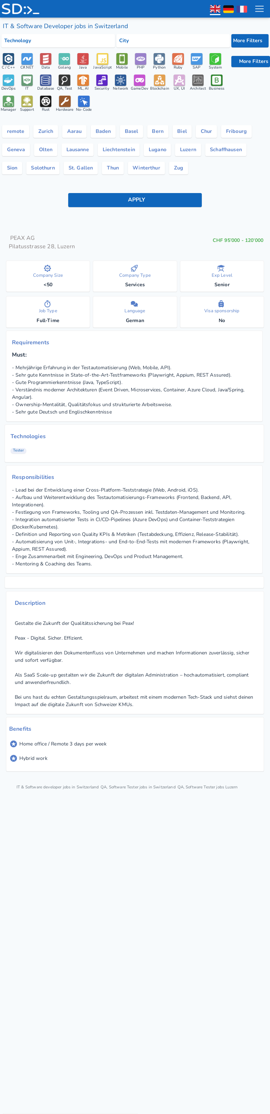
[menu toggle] (259, 8)
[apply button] (135, 206)
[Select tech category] (58, 40)
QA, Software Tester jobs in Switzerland (150, 793)
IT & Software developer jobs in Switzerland (62, 793)
